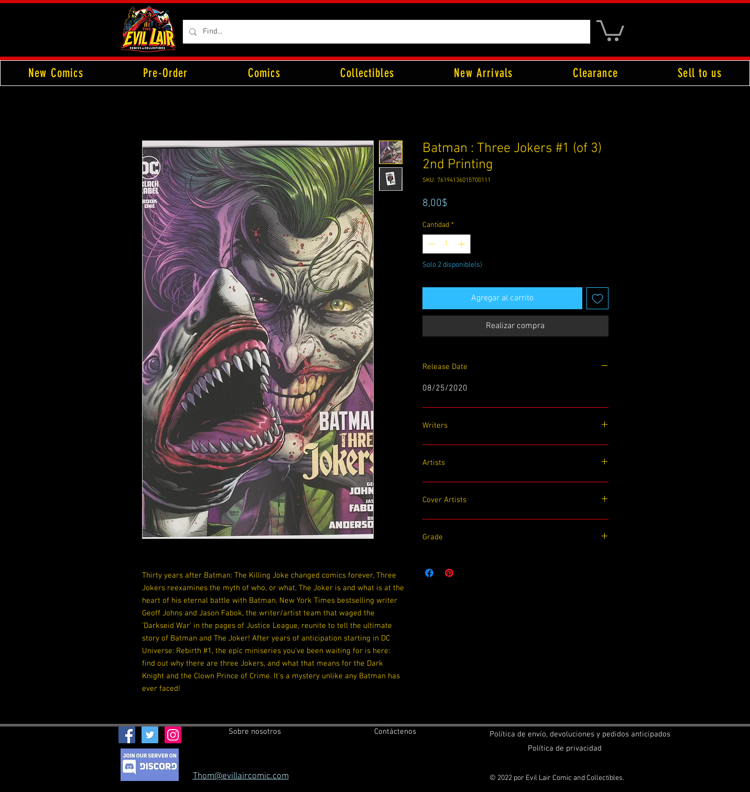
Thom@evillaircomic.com (241, 776)
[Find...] (385, 32)
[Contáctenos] (395, 731)
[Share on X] (469, 573)
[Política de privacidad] (565, 748)
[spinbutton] (446, 244)
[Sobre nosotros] (255, 731)
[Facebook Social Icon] (126, 734)
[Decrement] (430, 244)
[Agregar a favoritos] (597, 298)
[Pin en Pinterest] (449, 573)
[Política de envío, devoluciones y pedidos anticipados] (580, 734)
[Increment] (462, 244)
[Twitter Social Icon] (150, 734)
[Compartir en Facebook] (429, 573)
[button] (610, 29)
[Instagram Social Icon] (173, 734)
